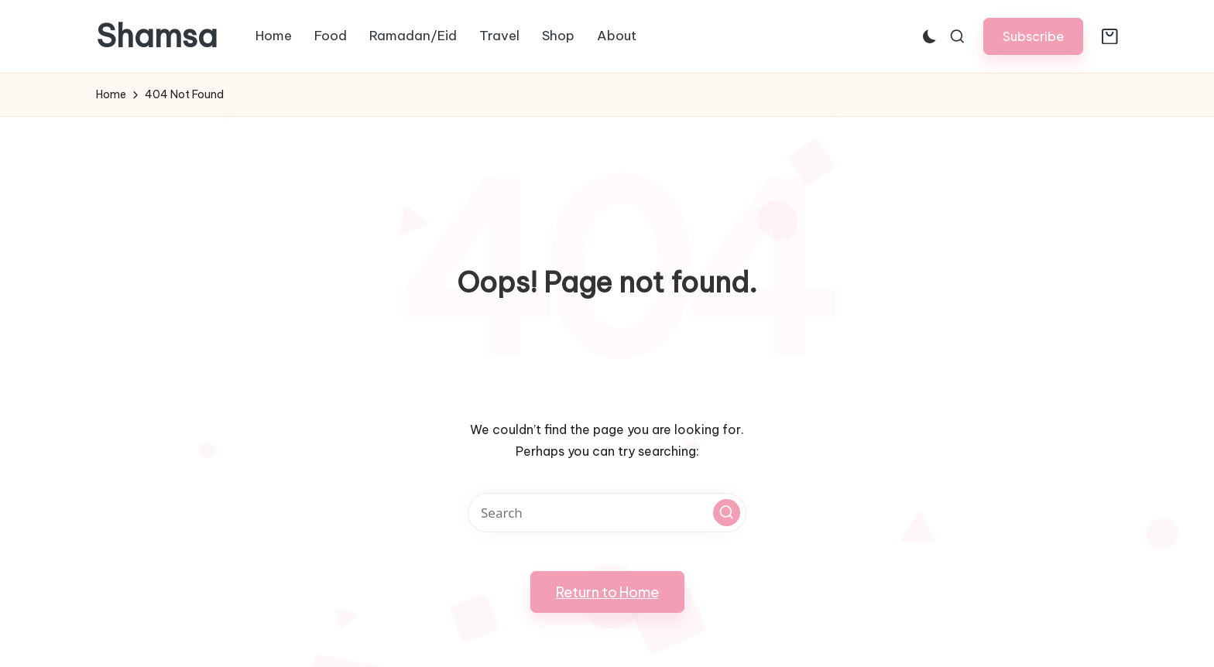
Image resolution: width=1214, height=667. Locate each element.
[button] (1033, 36)
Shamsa (157, 36)
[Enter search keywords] (607, 512)
